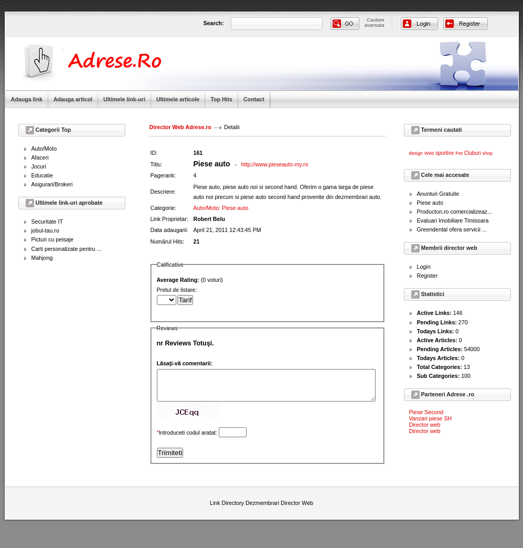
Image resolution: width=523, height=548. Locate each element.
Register (427, 275)
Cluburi (472, 153)
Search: (214, 23)
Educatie (42, 175)
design (416, 153)
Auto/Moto (44, 148)
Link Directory (227, 509)
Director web (425, 424)
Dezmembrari (262, 509)
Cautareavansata (375, 22)
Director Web (297, 509)
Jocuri (38, 166)
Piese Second (426, 412)
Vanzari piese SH (430, 418)
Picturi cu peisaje (52, 239)
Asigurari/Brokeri (52, 184)
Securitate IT (47, 221)
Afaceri (40, 157)
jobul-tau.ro (45, 230)
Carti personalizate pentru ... (66, 249)
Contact (253, 99)
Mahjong (42, 258)
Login (424, 267)
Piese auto (430, 202)
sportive (444, 153)
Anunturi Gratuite (438, 194)
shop (487, 153)
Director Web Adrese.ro (180, 127)
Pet (459, 153)
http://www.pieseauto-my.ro (274, 164)
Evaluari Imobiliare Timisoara (453, 220)
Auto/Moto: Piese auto (221, 208)
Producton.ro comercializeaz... (454, 211)
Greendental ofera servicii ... (452, 229)
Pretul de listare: (279, 300)
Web (429, 153)
